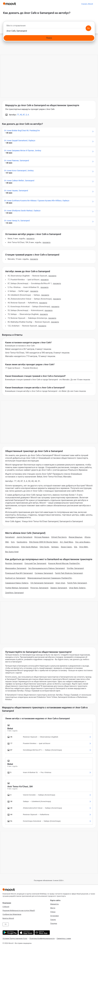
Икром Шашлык (75, 537)
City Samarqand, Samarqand (41, 583)
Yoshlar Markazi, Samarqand (16, 588)
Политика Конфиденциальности (41, 938)
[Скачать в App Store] (26, 932)
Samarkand (9, 537)
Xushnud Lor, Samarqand (15, 578)
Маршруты (54, 904)
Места (52, 908)
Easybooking (22, 542)
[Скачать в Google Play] (10, 932)
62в (75, 547)
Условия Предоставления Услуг (15, 938)
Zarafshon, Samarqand (14, 593)
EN (6, 924)
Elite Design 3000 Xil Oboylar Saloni (43, 542)
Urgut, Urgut (60, 583)
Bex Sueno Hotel (12, 552)
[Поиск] (49, 38)
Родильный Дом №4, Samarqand (19, 573)
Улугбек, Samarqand (75, 568)
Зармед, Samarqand (58, 588)
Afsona (87, 537)
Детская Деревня (41, 537)
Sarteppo (55, 547)
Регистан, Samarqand (39, 588)
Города (53, 920)
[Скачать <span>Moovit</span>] (87, 3)
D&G (7, 542)
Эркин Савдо (66, 547)
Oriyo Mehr (83, 547)
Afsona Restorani (12, 547)
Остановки (54, 916)
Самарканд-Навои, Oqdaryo (16, 583)
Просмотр (30, 239)
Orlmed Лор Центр (59, 537)
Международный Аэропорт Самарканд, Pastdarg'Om (49, 578)
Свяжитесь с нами (64, 938)
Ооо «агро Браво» (82, 542)
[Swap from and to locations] (88, 28)
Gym (13, 542)
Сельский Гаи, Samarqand (35, 563)
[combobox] (49, 26)
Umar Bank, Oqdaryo (77, 588)
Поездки (53, 923)
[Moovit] (9, 4)
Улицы (53, 912)
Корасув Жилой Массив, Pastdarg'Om (64, 563)
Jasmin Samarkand (24, 537)
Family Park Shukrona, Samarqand (69, 573)
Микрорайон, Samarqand (15, 568)
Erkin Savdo (44, 547)
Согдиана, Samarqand (44, 573)
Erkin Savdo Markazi (29, 547)
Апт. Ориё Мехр (66, 542)
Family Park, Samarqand (77, 583)
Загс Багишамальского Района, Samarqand (46, 568)
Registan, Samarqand (13, 563)
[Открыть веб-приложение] (41, 932)
